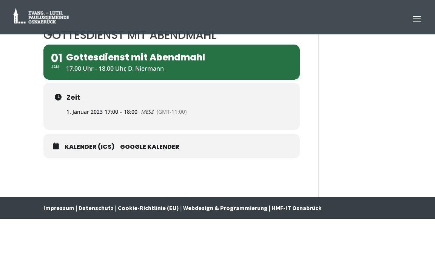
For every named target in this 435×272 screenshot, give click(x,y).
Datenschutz (96, 208)
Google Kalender (149, 147)
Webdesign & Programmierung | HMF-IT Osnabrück (252, 208)
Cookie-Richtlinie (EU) (148, 208)
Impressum (59, 208)
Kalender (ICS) (89, 147)
